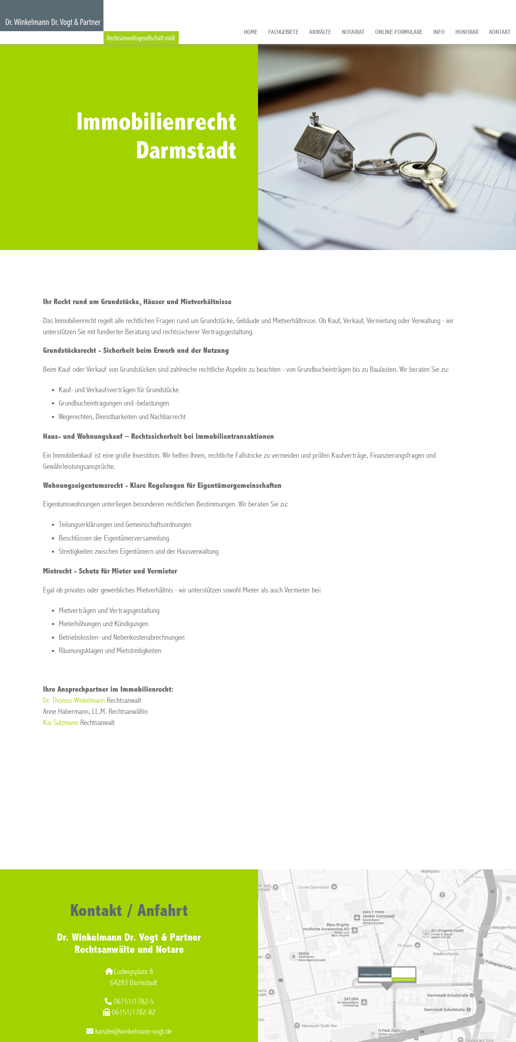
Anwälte (320, 32)
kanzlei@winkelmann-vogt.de (129, 1031)
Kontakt (500, 32)
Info (439, 32)
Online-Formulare (398, 32)
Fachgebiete (283, 32)
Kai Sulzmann (60, 722)
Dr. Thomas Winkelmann (74, 700)
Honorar (466, 32)
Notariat (353, 32)
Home (251, 32)
